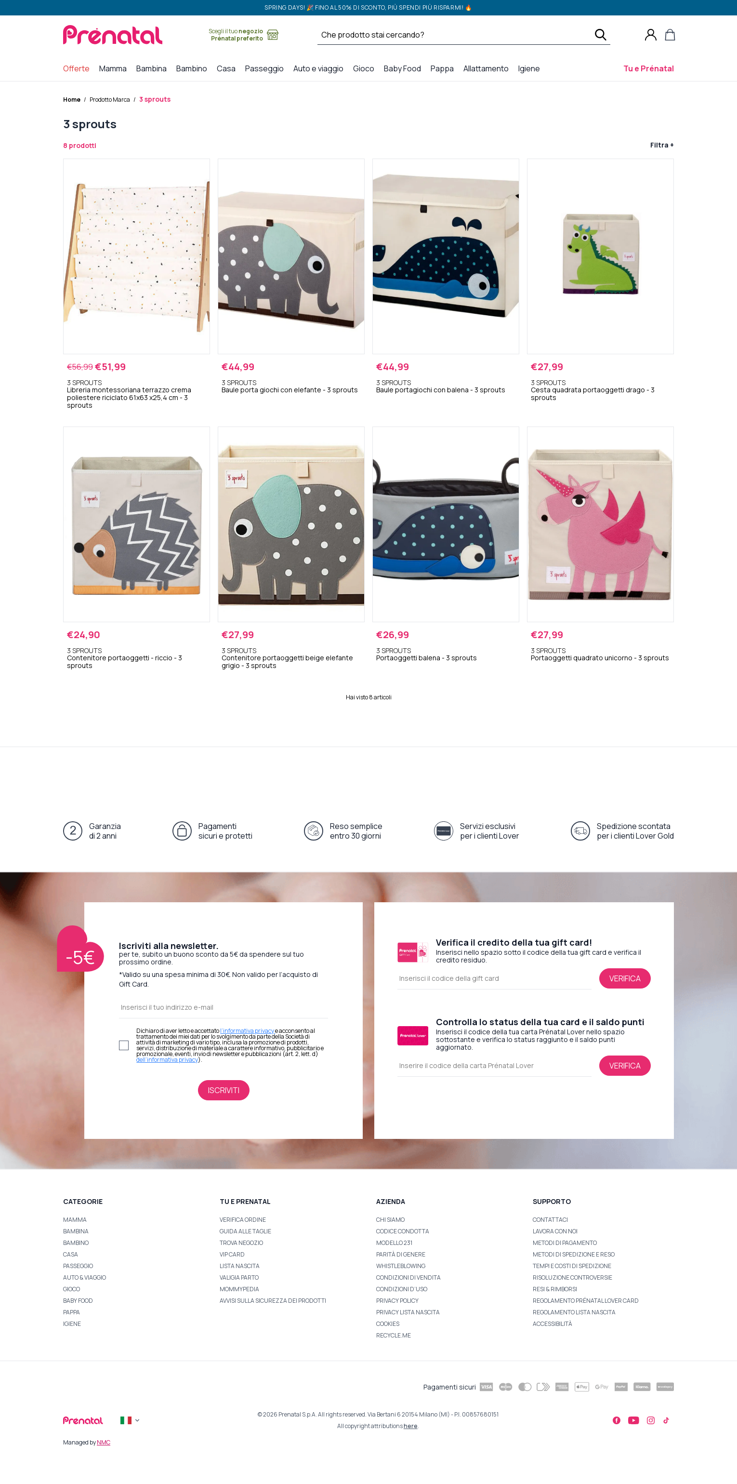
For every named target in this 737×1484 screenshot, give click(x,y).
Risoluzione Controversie (572, 1277)
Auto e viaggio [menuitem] (320, 68)
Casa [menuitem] (228, 68)
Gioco (71, 1289)
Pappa (71, 1312)
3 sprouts (155, 99)
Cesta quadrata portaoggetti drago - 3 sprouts (593, 393)
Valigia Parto (239, 1277)
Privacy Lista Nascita (408, 1312)
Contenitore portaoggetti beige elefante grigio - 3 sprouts (287, 661)
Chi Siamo (390, 1220)
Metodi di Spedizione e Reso (574, 1254)
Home (71, 99)
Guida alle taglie (245, 1231)
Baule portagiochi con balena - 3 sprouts (440, 390)
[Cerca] (600, 34)
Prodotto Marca (110, 99)
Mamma (75, 1220)
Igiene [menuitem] (531, 68)
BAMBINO (76, 1243)
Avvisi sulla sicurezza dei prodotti (273, 1301)
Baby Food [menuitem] (404, 68)
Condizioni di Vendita (408, 1277)
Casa (70, 1254)
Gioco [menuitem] (365, 68)
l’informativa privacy (247, 1031)
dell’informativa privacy (167, 1060)
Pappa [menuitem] (444, 68)
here (411, 1426)
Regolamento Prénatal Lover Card (586, 1301)
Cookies (387, 1324)
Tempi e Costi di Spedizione (572, 1266)
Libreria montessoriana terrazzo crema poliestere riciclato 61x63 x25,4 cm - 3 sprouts (129, 397)
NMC (103, 1442)
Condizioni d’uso (401, 1289)
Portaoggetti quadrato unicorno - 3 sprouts (600, 658)
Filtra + (662, 144)
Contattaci (550, 1220)
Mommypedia (239, 1289)
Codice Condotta (402, 1231)
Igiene (72, 1324)
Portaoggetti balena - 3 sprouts (426, 658)
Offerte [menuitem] (78, 68)
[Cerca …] (451, 34)
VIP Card (232, 1254)
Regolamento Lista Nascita (574, 1312)
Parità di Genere (400, 1254)
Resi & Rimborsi (555, 1289)
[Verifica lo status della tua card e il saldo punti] (625, 1066)
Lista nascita (240, 1266)
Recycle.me (393, 1335)
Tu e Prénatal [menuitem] (650, 68)
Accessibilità (552, 1324)
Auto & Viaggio (84, 1277)
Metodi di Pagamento (565, 1243)
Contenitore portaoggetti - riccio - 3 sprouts (124, 661)
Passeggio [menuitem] (266, 68)
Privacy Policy (397, 1301)
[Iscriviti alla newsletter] (224, 1090)
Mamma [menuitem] (115, 68)
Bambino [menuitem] (193, 68)
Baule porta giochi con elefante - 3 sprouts (290, 390)
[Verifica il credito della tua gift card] (625, 978)
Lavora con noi (555, 1231)
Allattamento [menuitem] (488, 68)
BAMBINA (76, 1231)
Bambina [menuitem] (153, 68)
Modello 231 (394, 1243)
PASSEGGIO (78, 1266)
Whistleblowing (400, 1266)
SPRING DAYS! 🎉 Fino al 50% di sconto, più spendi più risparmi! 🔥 (368, 7)
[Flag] (131, 1420)
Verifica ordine (243, 1220)
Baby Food (78, 1301)
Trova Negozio (241, 1243)
